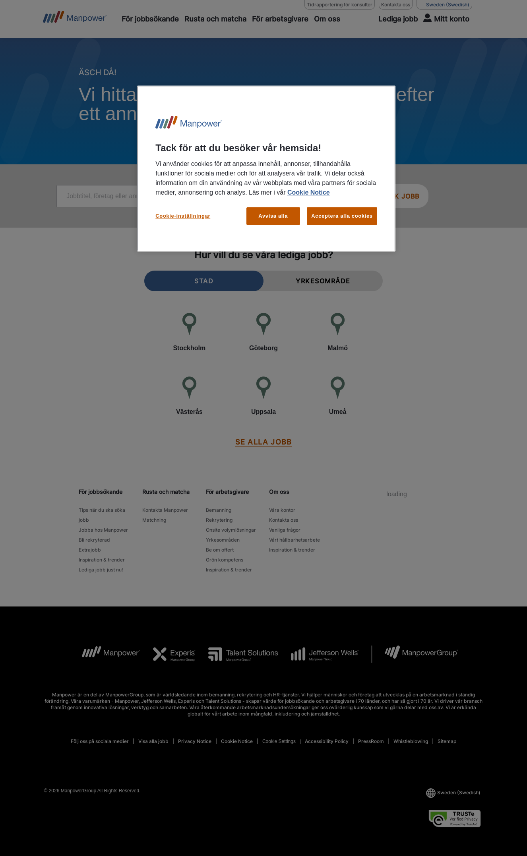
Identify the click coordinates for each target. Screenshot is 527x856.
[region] (266, 169)
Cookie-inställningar (182, 216)
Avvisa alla (273, 216)
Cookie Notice (308, 192)
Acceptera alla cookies (342, 216)
